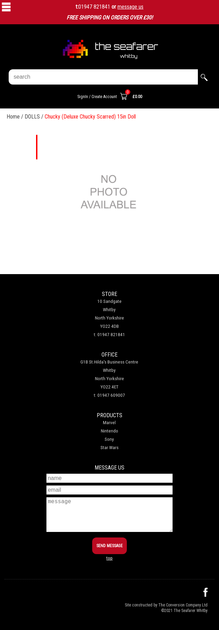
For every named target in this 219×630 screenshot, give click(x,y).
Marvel (109, 422)
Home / (16, 116)
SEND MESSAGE (109, 545)
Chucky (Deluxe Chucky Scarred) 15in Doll (90, 116)
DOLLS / (35, 116)
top (109, 558)
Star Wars (109, 447)
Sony (109, 439)
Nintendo (109, 431)
